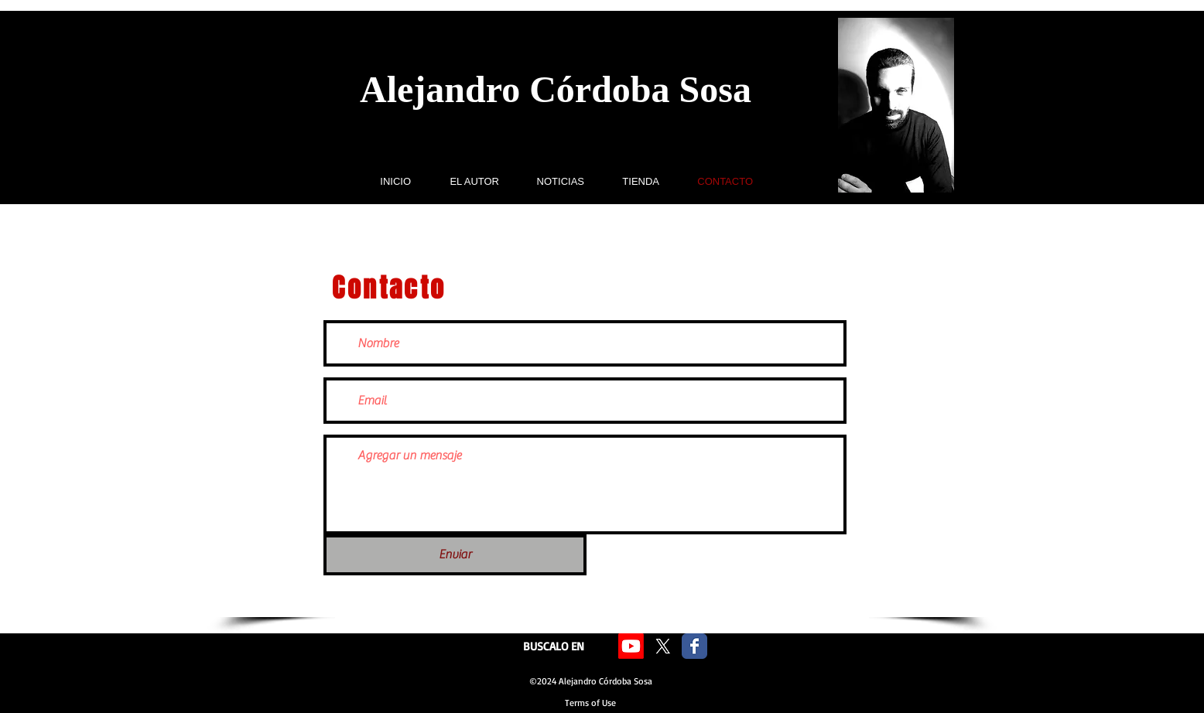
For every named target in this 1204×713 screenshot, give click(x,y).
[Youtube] (631, 646)
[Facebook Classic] (694, 646)
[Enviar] (455, 554)
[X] (663, 646)
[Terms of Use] (590, 703)
